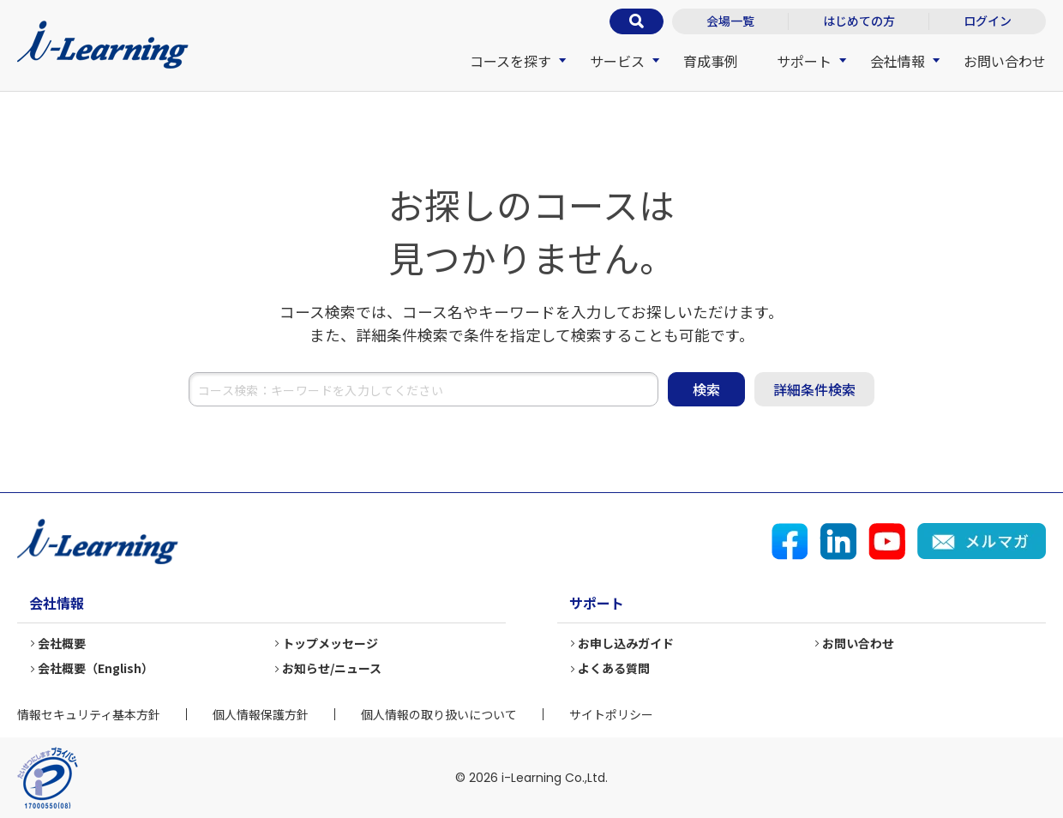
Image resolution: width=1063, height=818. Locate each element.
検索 (706, 389)
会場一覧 (730, 20)
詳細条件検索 (814, 389)
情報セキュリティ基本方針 (88, 714)
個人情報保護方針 (261, 714)
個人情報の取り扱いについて (439, 714)
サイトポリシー (611, 714)
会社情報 (897, 61)
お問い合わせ (1005, 61)
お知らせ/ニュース (331, 668)
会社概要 (62, 643)
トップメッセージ (330, 643)
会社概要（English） (95, 668)
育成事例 (710, 61)
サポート (804, 61)
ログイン (988, 20)
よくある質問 (614, 668)
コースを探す (510, 61)
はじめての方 (859, 20)
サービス (617, 61)
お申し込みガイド (626, 643)
